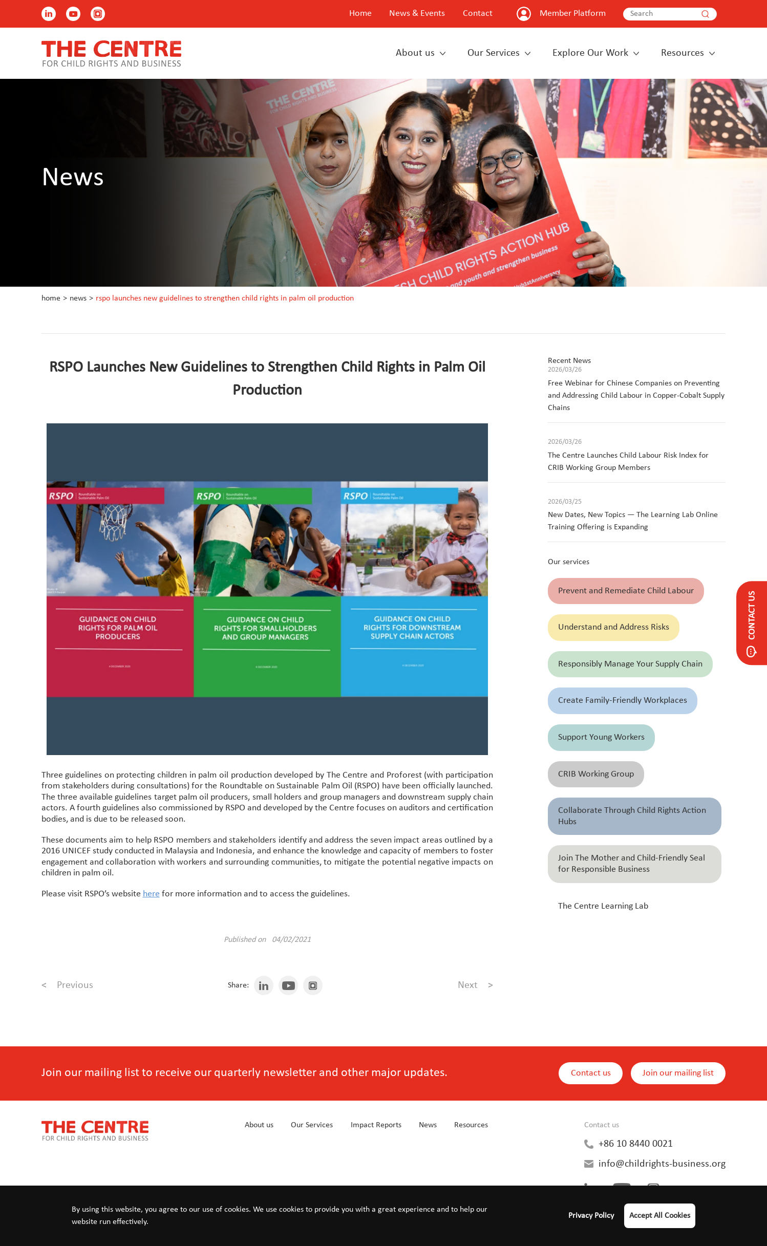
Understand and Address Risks (613, 627)
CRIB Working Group (596, 774)
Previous (67, 985)
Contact (478, 13)
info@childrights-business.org (662, 1164)
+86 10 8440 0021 (636, 1144)
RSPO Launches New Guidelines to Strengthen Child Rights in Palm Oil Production (225, 298)
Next (475, 985)
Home (360, 13)
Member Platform (573, 13)
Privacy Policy (591, 1216)
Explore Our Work (590, 53)
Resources (682, 53)
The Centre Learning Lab (603, 906)
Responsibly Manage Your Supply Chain (630, 664)
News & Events (417, 13)
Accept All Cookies (659, 1216)
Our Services (493, 53)
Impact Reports (376, 1125)
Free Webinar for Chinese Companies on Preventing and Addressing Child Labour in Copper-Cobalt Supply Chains (636, 395)
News (78, 298)
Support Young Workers (601, 737)
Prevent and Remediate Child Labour (626, 591)
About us (415, 53)
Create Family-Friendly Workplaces (622, 700)
